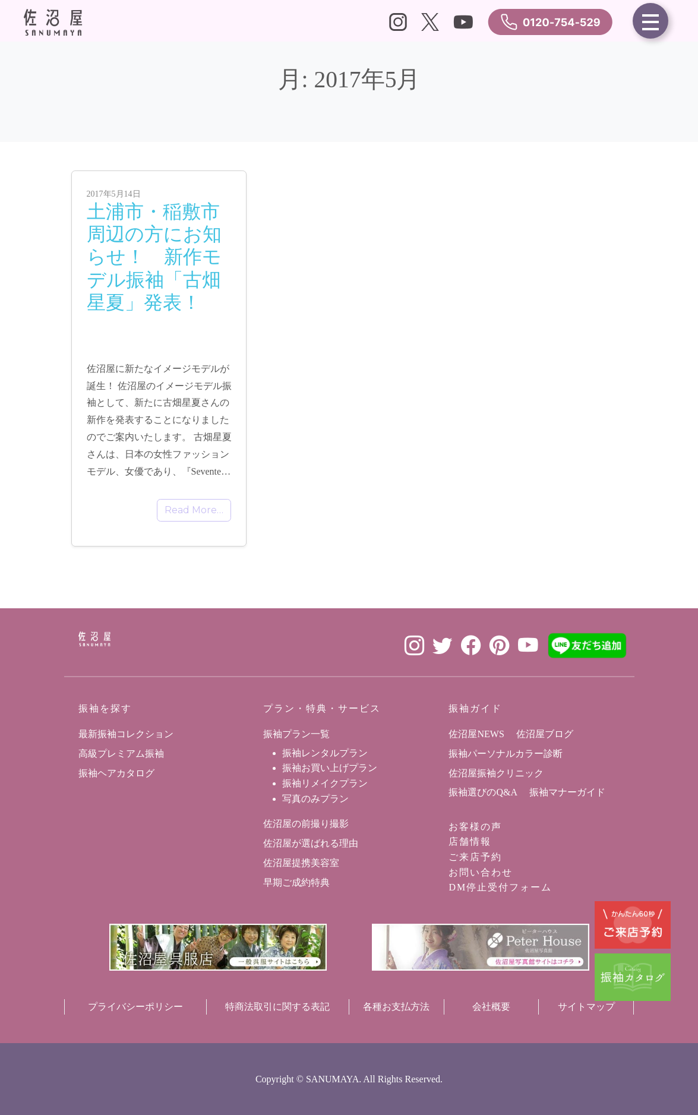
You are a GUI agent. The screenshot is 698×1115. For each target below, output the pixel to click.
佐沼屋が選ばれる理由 (310, 843)
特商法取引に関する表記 (277, 1007)
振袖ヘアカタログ (116, 773)
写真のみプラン (315, 799)
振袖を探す (105, 708)
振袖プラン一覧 (296, 734)
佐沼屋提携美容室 (301, 863)
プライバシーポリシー (135, 1007)
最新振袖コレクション (125, 734)
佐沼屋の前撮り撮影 (306, 824)
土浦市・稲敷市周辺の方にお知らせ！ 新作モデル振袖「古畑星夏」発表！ (154, 257)
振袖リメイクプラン (325, 783)
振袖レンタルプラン (325, 753)
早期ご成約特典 (296, 882)
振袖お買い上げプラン (329, 768)
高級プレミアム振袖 (121, 753)
